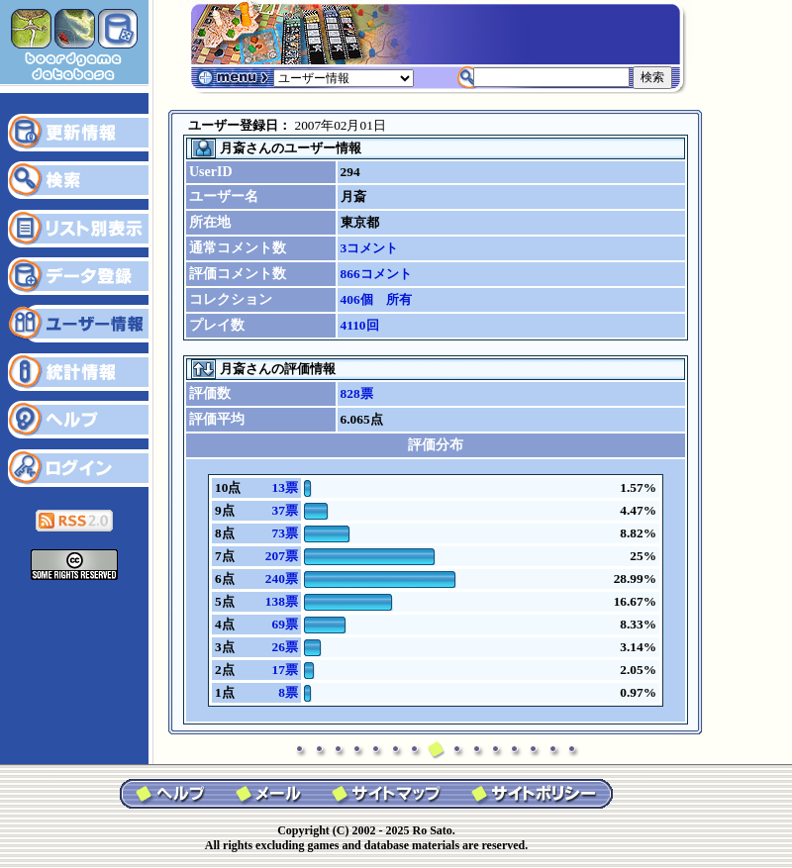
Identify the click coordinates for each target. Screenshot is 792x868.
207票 (281, 555)
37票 (284, 510)
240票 (281, 578)
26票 (284, 646)
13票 (284, 487)
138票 (281, 601)
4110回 (360, 325)
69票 (284, 624)
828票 (357, 393)
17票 (284, 669)
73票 (284, 533)
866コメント (376, 273)
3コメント (370, 248)
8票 (288, 692)
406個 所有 (376, 299)
